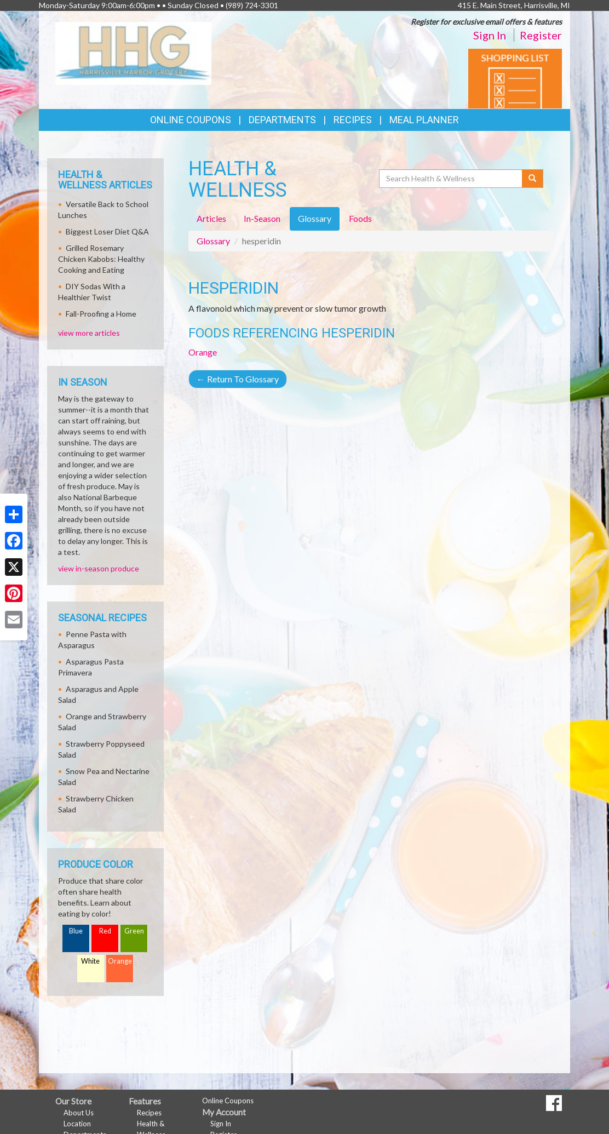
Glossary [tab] (314, 218)
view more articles (89, 332)
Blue (76, 931)
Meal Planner (424, 119)
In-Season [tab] (262, 218)
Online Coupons (190, 119)
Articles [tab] (211, 218)
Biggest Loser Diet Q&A (107, 231)
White (90, 961)
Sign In (489, 35)
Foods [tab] (360, 218)
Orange (202, 352)
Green (134, 931)
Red (105, 931)
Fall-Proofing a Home (101, 313)
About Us (79, 1112)
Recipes (353, 119)
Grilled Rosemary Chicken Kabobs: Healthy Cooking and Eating (101, 258)
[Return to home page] (133, 52)
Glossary (213, 241)
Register (541, 35)
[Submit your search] (532, 178)
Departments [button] (282, 119)
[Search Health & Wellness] (451, 178)
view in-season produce (98, 568)
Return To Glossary (238, 379)
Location (77, 1123)
